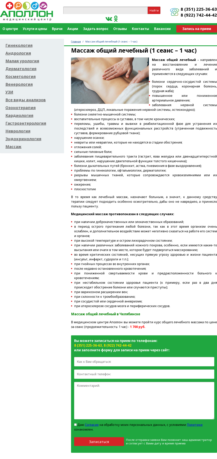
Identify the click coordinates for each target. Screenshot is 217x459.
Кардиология (19, 115)
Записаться (99, 441)
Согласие (92, 425)
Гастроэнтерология (25, 123)
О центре (10, 28)
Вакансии (162, 28)
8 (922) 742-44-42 (199, 15)
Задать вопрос (95, 28)
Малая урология (22, 61)
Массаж (13, 147)
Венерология (19, 84)
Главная (76, 41)
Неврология (17, 131)
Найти (154, 10)
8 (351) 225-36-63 (199, 9)
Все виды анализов (25, 100)
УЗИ (9, 92)
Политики (195, 425)
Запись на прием (196, 28)
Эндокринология (23, 139)
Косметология (20, 76)
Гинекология (19, 45)
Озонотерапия (20, 108)
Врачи (57, 28)
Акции (72, 28)
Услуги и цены (35, 28)
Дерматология (20, 69)
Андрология (18, 53)
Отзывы (120, 28)
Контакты (140, 28)
